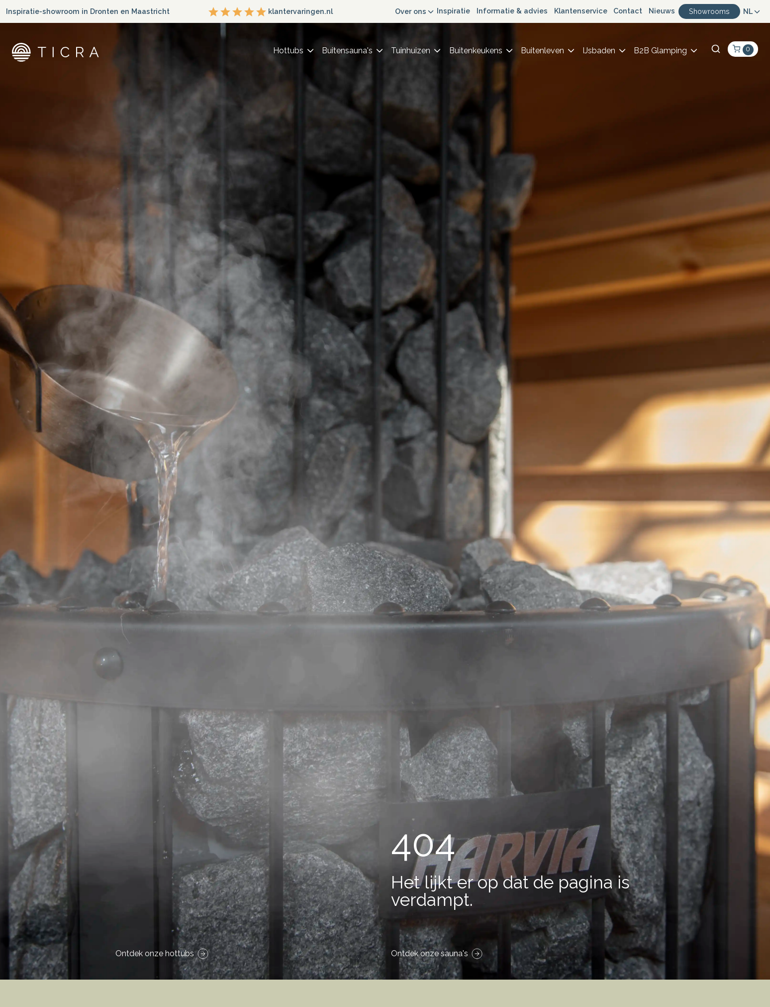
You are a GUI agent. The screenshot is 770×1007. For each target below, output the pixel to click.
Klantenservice (580, 10)
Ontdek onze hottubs (154, 953)
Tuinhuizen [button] (410, 50)
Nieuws (662, 10)
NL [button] (748, 11)
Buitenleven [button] (542, 50)
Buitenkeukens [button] (475, 50)
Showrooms (709, 11)
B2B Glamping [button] (660, 50)
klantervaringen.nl (270, 12)
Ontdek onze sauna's (429, 953)
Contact (627, 10)
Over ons (410, 11)
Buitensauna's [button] (347, 50)
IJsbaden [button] (598, 50)
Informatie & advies (512, 10)
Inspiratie (453, 10)
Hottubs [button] (288, 50)
